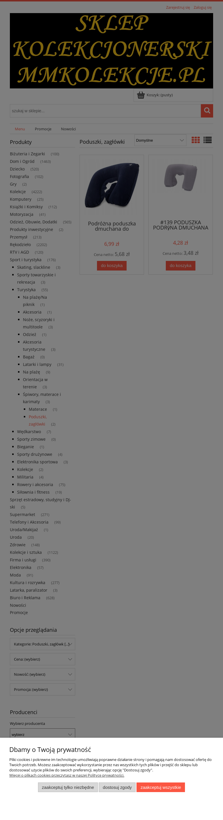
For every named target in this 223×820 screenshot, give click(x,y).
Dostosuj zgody (117, 787)
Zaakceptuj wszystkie (161, 787)
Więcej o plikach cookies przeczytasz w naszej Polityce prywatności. (66, 775)
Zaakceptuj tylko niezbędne (68, 787)
